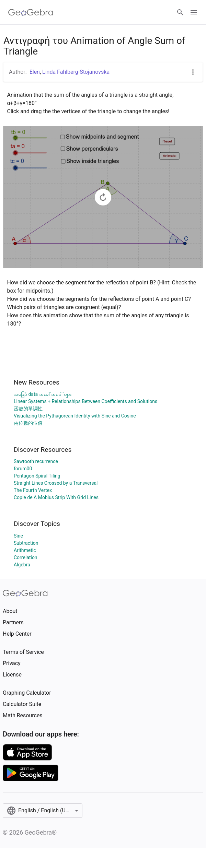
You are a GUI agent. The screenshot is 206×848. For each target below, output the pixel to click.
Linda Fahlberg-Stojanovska (76, 72)
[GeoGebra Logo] (30, 12)
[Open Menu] (194, 12)
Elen (35, 72)
